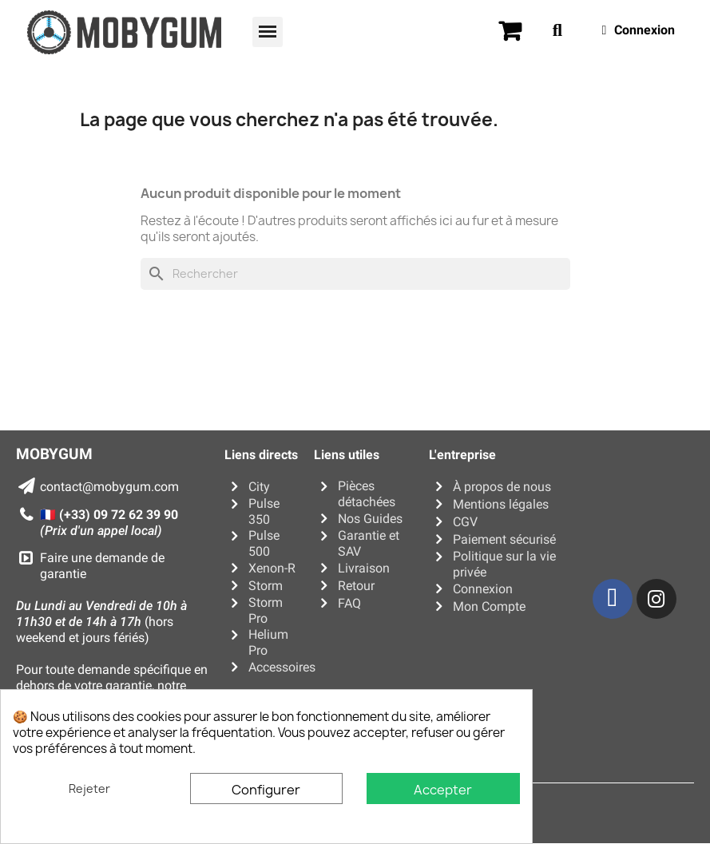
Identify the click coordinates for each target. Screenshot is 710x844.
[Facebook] (613, 599)
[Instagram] (656, 599)
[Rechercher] (355, 274)
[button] (267, 32)
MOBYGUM (54, 454)
